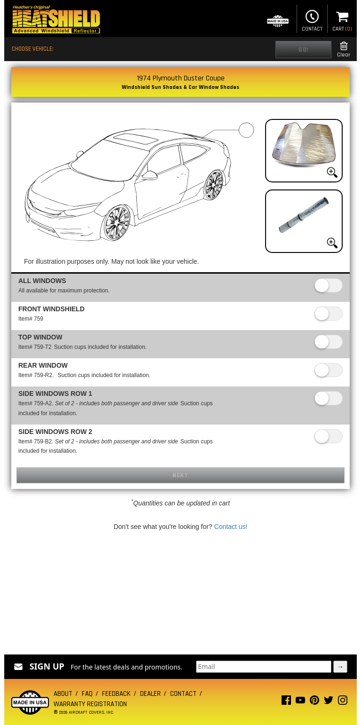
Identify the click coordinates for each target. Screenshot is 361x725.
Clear (343, 49)
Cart (342, 19)
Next (180, 475)
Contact (312, 19)
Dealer (150, 693)
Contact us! (231, 526)
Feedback (116, 693)
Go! (303, 50)
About (63, 693)
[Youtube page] (300, 702)
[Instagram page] (342, 702)
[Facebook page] (286, 702)
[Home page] (56, 20)
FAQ (87, 693)
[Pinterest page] (314, 702)
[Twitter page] (328, 702)
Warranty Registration (90, 704)
